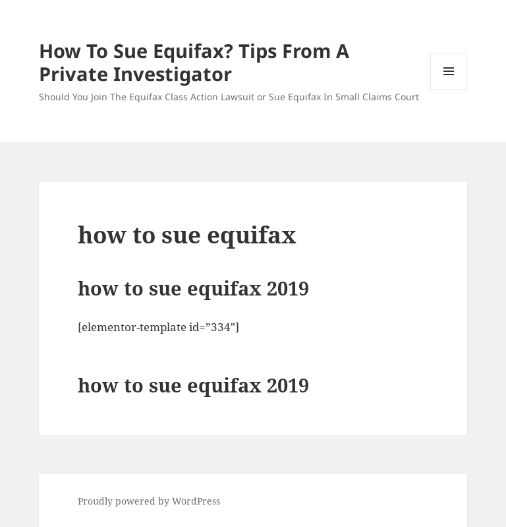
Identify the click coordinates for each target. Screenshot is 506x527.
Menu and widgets (449, 89)
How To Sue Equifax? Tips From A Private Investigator (194, 62)
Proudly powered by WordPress (149, 501)
